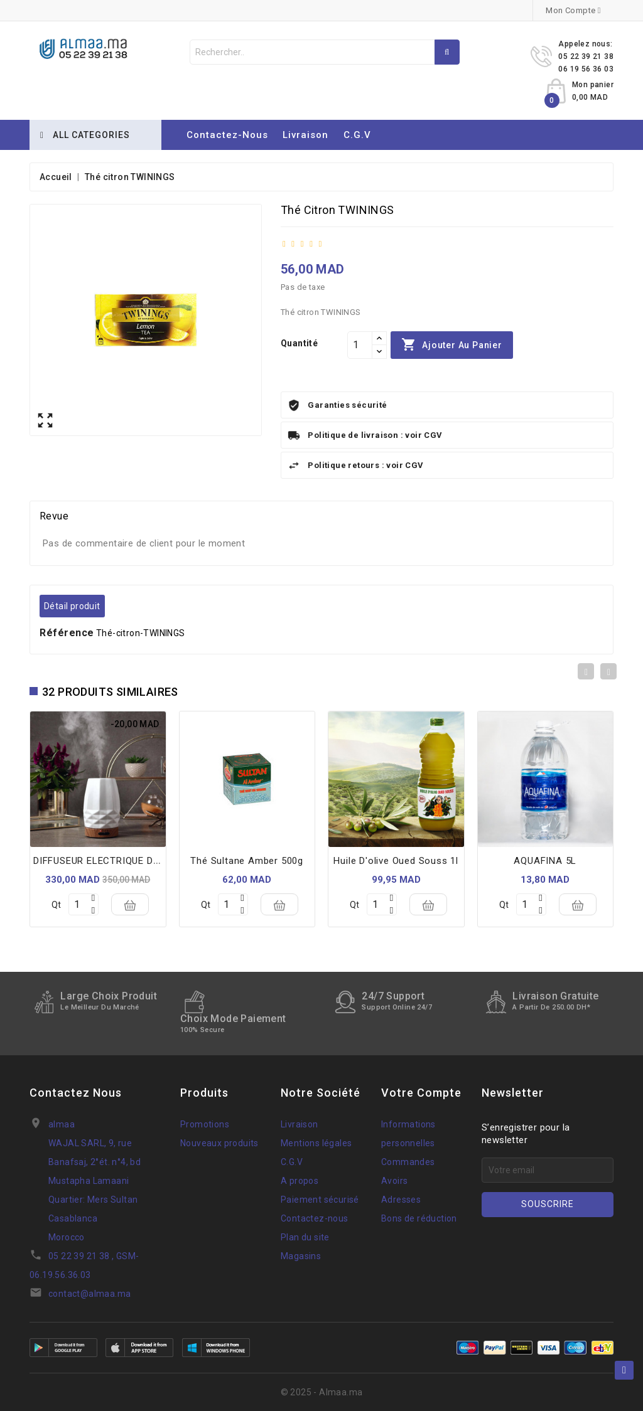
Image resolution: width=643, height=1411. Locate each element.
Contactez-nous (227, 135)
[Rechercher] (325, 52)
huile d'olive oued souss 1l (395, 860)
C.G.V (357, 135)
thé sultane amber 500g (246, 860)
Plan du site (305, 1237)
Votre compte (421, 1092)
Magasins (301, 1256)
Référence (67, 633)
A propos (299, 1181)
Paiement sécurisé (320, 1200)
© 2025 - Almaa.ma (322, 1392)
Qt (56, 905)
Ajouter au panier (451, 345)
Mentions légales (316, 1143)
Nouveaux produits (219, 1143)
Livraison (305, 135)
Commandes (408, 1162)
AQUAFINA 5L (545, 860)
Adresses (401, 1200)
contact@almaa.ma (89, 1294)
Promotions (204, 1124)
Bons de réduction (419, 1218)
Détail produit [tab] (72, 606)
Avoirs (394, 1181)
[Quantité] (359, 345)
